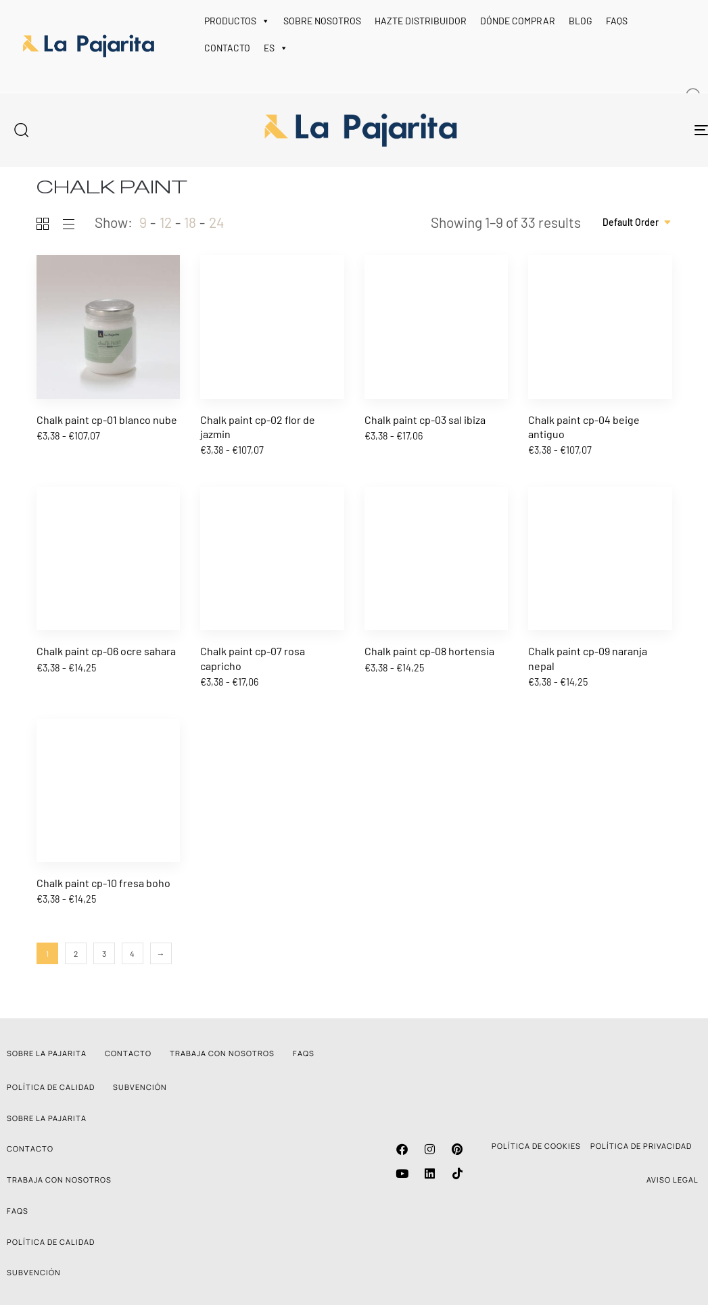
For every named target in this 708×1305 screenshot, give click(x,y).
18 (190, 222)
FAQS (617, 20)
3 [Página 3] (104, 953)
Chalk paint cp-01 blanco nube (107, 419)
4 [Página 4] (132, 953)
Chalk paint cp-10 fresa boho (103, 882)
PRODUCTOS (237, 20)
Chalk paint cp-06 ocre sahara (106, 650)
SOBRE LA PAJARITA (47, 1053)
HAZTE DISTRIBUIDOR (421, 20)
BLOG (580, 20)
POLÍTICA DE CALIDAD (51, 1087)
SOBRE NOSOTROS (322, 20)
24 (217, 222)
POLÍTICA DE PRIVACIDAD (641, 1146)
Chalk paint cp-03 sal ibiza (425, 419)
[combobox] (637, 222)
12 (166, 222)
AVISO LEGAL (672, 1179)
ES (276, 48)
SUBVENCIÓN (140, 1087)
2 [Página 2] (76, 953)
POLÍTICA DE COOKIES (536, 1146)
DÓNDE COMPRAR (517, 20)
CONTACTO (227, 47)
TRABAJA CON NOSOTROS (222, 1053)
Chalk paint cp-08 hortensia (429, 650)
